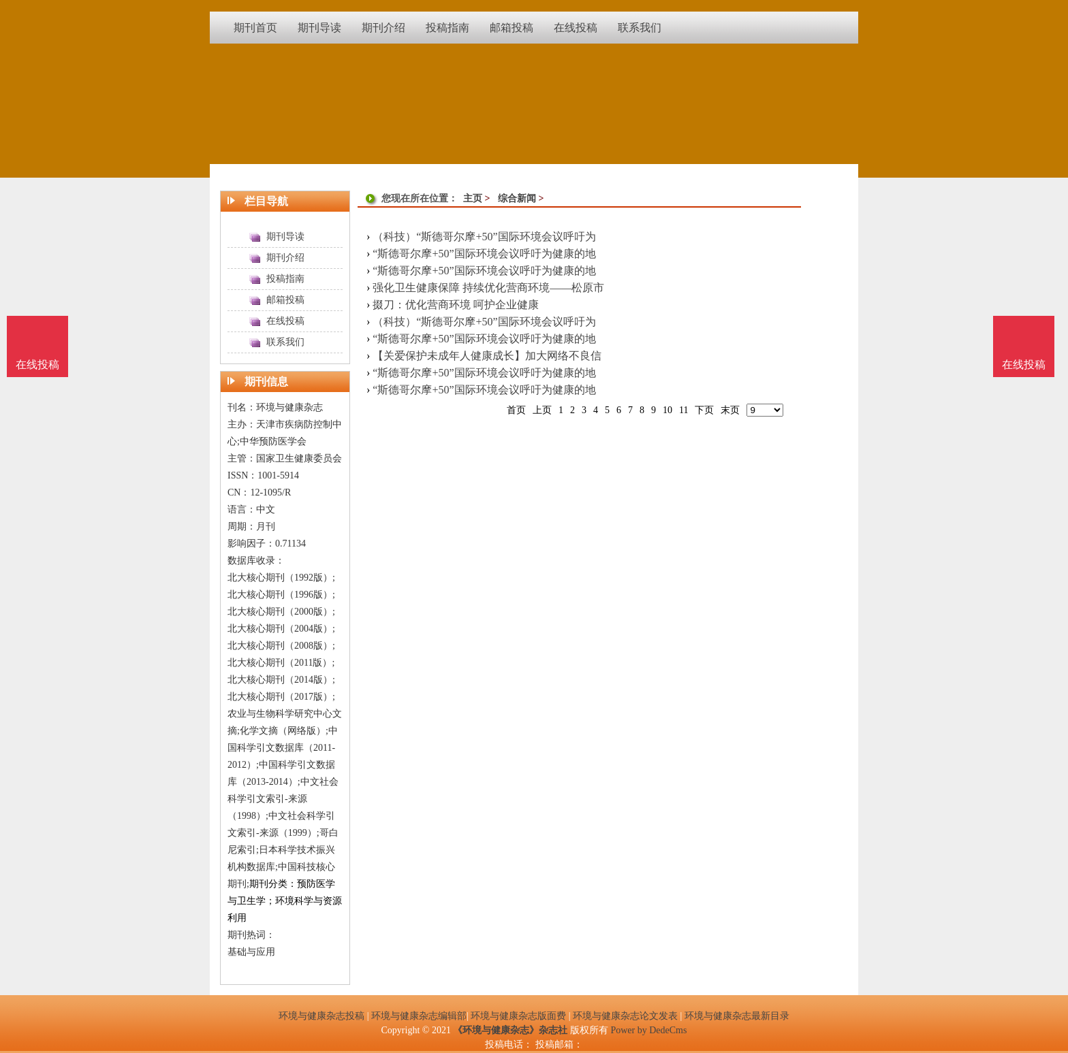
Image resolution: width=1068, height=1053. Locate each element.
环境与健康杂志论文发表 (625, 1016)
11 (683, 410)
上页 (542, 410)
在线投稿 (1024, 364)
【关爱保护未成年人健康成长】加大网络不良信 (487, 355)
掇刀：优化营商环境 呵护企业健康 (456, 304)
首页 (516, 410)
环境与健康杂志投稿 (321, 1016)
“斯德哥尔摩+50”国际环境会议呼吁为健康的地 (484, 253)
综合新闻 (517, 198)
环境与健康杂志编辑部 (419, 1016)
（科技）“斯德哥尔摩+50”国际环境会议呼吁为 (484, 236)
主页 (472, 198)
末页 (730, 410)
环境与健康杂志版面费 (518, 1016)
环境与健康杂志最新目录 (737, 1016)
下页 (704, 410)
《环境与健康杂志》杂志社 (510, 1030)
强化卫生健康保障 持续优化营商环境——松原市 (488, 287)
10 (667, 410)
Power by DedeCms (648, 1030)
